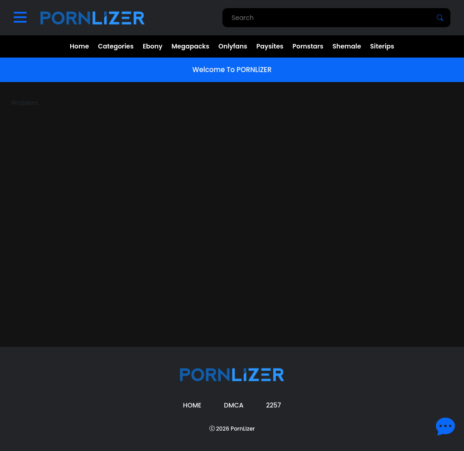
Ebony (153, 46)
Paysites (270, 46)
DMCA (233, 405)
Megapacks (190, 46)
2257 (273, 405)
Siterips (382, 46)
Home (79, 46)
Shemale (347, 46)
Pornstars (307, 46)
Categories (116, 46)
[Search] (440, 18)
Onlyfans (232, 46)
